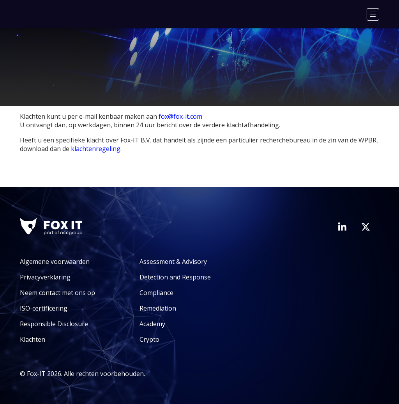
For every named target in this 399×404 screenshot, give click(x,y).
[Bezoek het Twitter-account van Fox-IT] (365, 227)
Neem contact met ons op (57, 292)
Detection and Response (175, 277)
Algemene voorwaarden (55, 261)
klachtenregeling (95, 148)
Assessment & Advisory (173, 261)
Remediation (157, 308)
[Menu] (373, 14)
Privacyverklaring (45, 277)
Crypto (149, 339)
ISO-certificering (43, 308)
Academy (152, 324)
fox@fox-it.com (180, 116)
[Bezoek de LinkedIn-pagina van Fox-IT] (342, 226)
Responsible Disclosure (54, 324)
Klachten (32, 339)
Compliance (156, 292)
